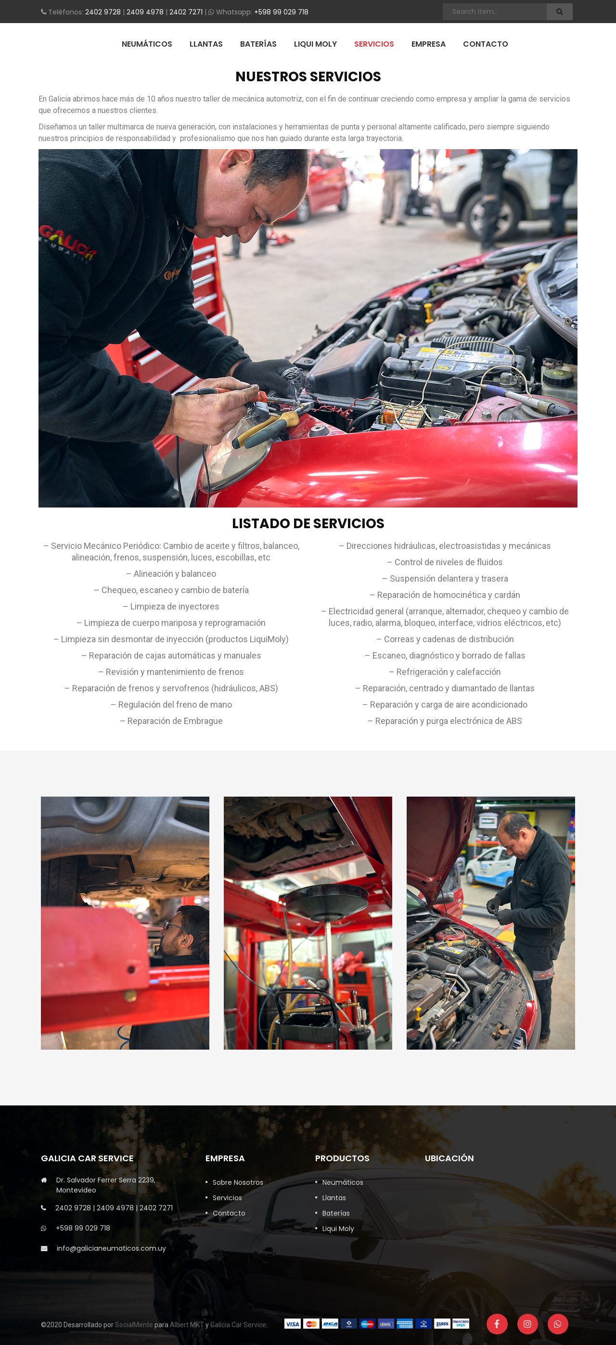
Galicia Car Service (238, 1325)
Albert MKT (187, 1325)
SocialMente (134, 1325)
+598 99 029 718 (281, 12)
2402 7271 (186, 12)
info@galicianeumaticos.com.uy (111, 1248)
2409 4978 (145, 12)
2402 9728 (103, 12)
